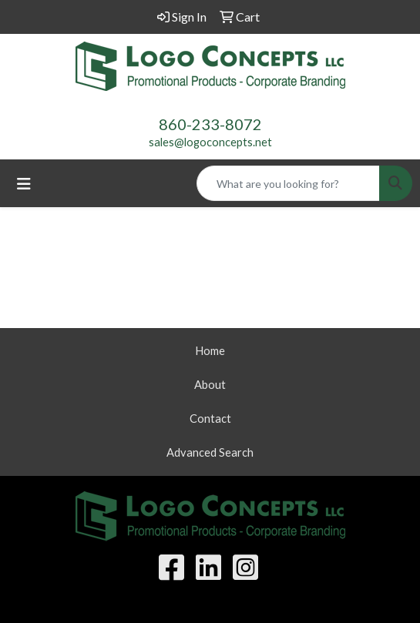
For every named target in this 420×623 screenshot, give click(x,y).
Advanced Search (210, 452)
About (210, 384)
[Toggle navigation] (24, 183)
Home (210, 350)
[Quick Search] (288, 183)
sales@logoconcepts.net (210, 142)
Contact (210, 418)
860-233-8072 (210, 124)
